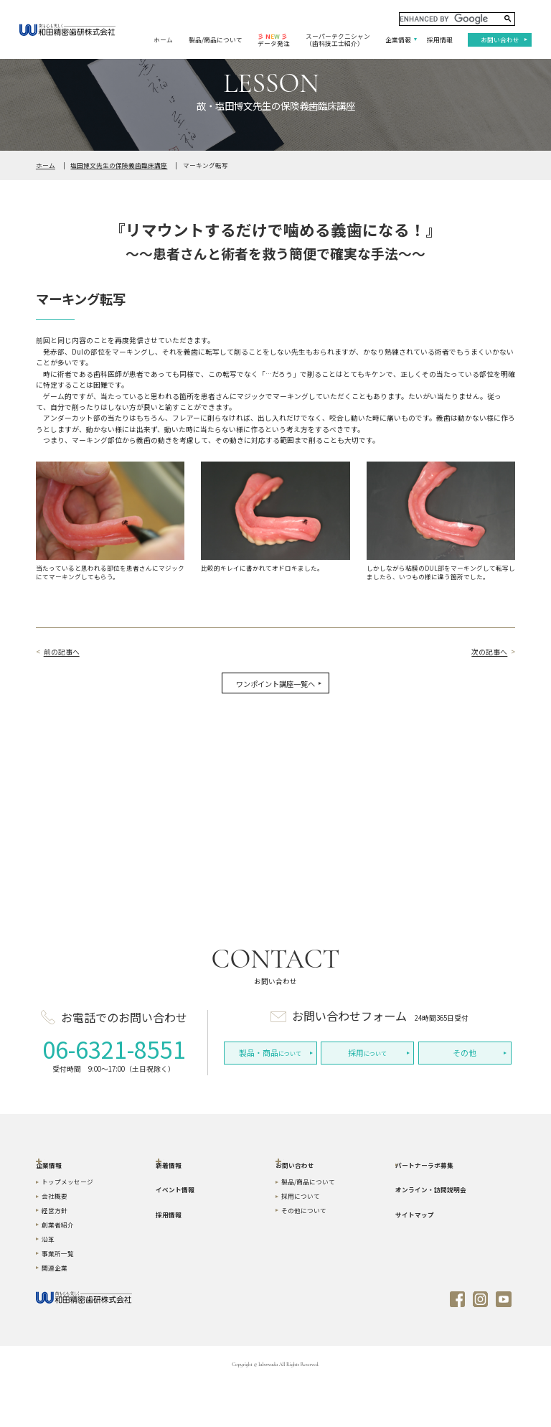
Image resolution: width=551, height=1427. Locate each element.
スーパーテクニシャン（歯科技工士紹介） (338, 40)
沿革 (48, 1282)
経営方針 (54, 1253)
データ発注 (274, 40)
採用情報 (440, 39)
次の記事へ (489, 652)
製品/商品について (215, 39)
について (270, 1052)
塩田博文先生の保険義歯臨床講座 (118, 165)
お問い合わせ (500, 39)
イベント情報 (175, 1232)
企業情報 (398, 39)
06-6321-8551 (114, 1048)
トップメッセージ (67, 1224)
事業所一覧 (58, 1295)
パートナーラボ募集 (424, 1207)
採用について (300, 1239)
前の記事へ (62, 652)
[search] (456, 19)
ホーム (163, 39)
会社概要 (54, 1239)
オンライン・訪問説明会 (430, 1232)
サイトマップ (414, 1257)
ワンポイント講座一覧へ (275, 683)
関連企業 (54, 1310)
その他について (303, 1253)
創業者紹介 (58, 1267)
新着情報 (169, 1207)
